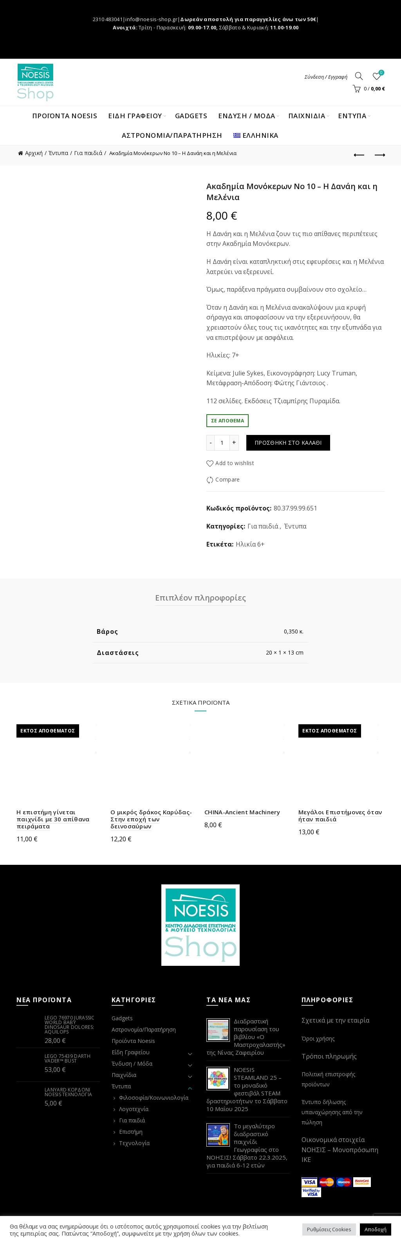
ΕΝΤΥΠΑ (352, 115)
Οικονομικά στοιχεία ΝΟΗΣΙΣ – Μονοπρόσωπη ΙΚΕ (340, 1149)
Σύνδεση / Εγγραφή (326, 76)
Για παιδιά (88, 153)
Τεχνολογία (134, 1143)
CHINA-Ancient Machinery (242, 812)
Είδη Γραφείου (131, 1052)
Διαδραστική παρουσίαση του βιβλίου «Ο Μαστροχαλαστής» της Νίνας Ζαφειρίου (245, 1036)
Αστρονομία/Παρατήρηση (172, 135)
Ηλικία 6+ (250, 544)
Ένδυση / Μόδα (132, 1063)
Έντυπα (58, 153)
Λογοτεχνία (133, 1109)
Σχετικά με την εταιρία (335, 1020)
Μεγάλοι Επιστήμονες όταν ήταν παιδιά (340, 815)
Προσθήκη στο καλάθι (288, 442)
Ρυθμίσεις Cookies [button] (329, 1229)
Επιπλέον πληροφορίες (200, 597)
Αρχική (34, 153)
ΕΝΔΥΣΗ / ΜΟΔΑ (246, 115)
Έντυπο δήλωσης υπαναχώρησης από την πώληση (332, 1112)
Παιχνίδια (124, 1075)
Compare (227, 479)
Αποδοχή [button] (376, 1229)
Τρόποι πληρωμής (329, 1056)
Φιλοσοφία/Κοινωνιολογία (153, 1097)
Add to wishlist (234, 463)
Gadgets (191, 115)
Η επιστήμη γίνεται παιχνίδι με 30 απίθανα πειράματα (53, 819)
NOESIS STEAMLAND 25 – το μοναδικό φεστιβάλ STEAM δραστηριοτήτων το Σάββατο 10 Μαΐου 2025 (246, 1089)
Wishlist (381, 73)
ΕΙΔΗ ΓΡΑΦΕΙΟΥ (135, 115)
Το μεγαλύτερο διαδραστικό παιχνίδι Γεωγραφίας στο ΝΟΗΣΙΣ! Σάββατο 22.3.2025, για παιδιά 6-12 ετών (246, 1145)
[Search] (359, 76)
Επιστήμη (131, 1131)
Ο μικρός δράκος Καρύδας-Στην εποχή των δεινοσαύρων (151, 819)
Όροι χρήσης (318, 1038)
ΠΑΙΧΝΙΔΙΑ (306, 115)
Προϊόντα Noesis (65, 115)
